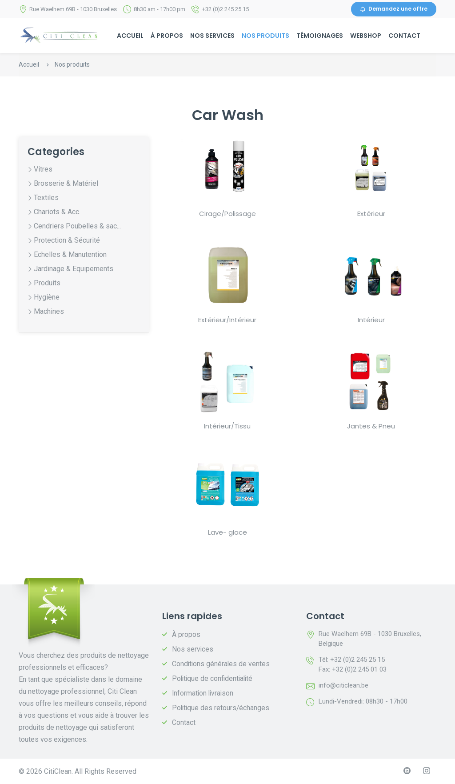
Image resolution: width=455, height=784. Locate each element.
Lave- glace (227, 532)
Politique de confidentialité (213, 678)
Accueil (130, 35)
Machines (49, 312)
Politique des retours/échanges (221, 708)
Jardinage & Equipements (73, 269)
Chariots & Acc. (57, 212)
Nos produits (265, 35)
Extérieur (371, 213)
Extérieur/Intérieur (227, 319)
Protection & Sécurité (67, 240)
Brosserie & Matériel (66, 184)
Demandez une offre (393, 9)
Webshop (365, 35)
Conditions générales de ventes (221, 664)
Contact (404, 35)
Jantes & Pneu (371, 426)
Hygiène (47, 297)
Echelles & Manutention (70, 255)
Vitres (43, 169)
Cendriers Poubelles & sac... (77, 226)
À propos (167, 35)
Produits (47, 283)
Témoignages (319, 35)
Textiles (46, 198)
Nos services (212, 35)
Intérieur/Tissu (227, 426)
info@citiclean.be (344, 685)
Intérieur (371, 319)
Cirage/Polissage (227, 213)
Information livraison (203, 693)
